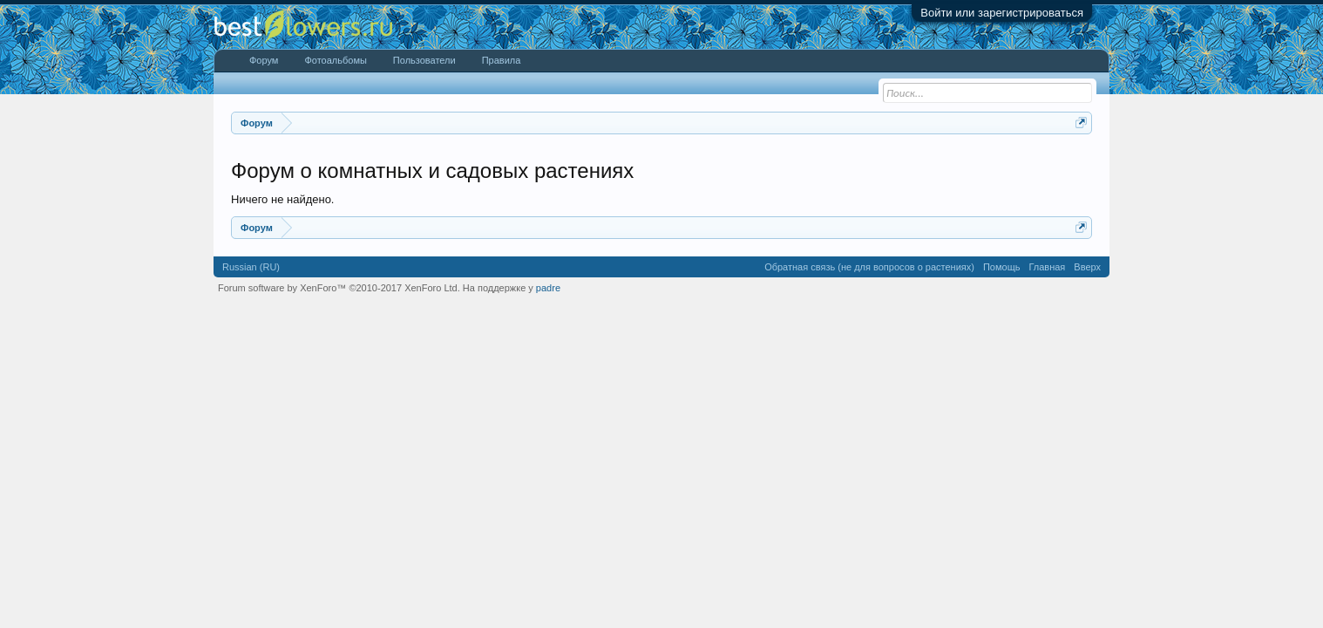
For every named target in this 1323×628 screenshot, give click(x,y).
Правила (501, 60)
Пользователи (424, 60)
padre (548, 288)
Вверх (1087, 267)
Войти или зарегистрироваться (1001, 12)
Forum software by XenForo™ (339, 288)
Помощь (1002, 267)
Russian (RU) (251, 267)
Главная (1046, 267)
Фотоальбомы (335, 60)
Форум (263, 60)
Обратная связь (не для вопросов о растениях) (869, 267)
